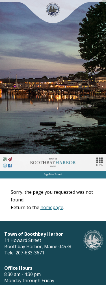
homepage (51, 207)
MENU (100, 161)
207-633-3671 (30, 253)
